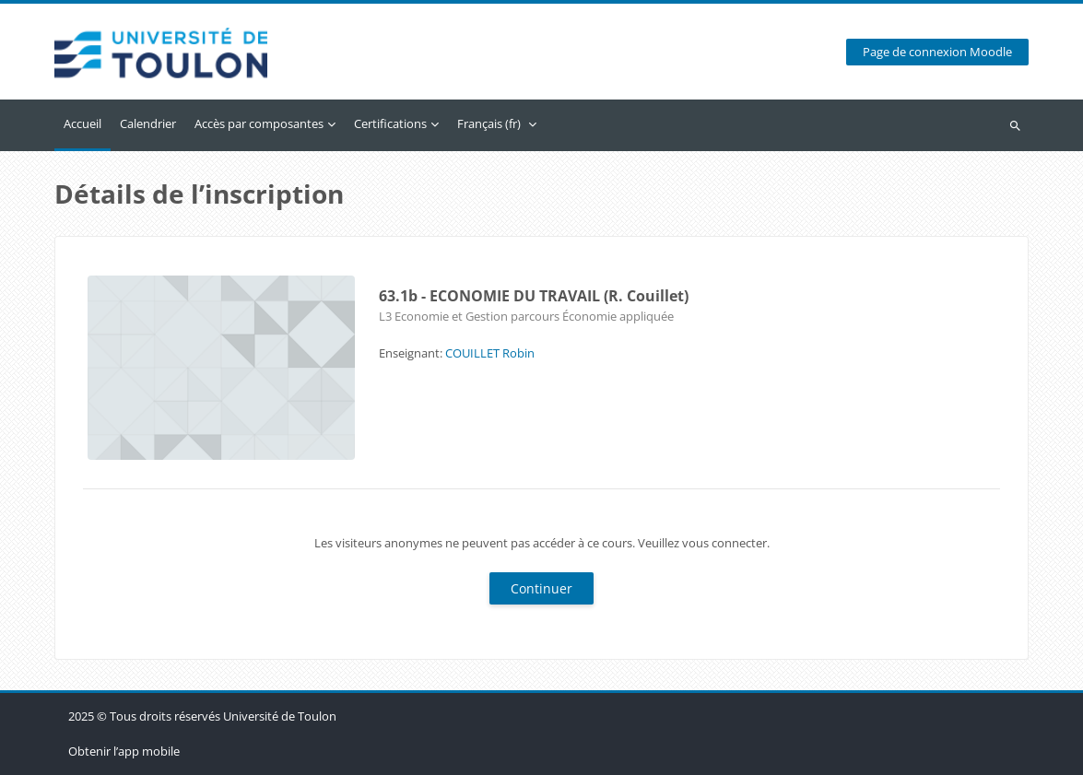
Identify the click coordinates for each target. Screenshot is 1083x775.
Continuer (541, 588)
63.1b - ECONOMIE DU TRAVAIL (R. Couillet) (534, 296)
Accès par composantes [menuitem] (259, 123)
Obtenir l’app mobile (124, 751)
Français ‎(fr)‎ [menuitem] (489, 123)
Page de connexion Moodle (937, 52)
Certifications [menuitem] (390, 123)
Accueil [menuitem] (82, 123)
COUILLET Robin (490, 353)
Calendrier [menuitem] (148, 123)
